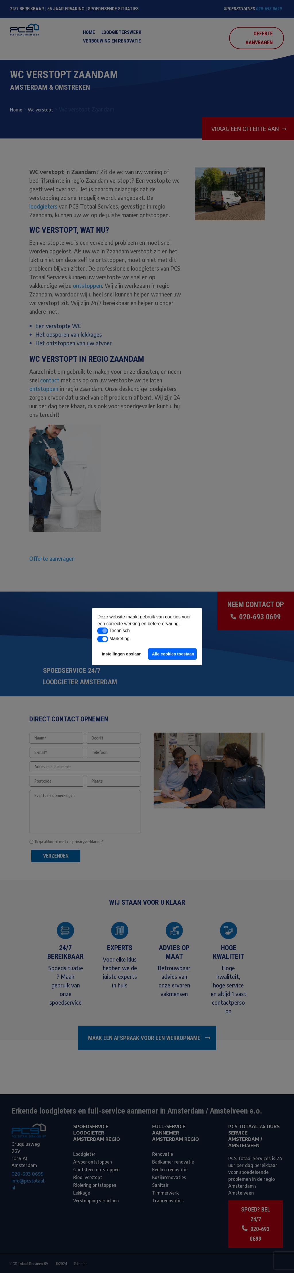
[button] (102, 631)
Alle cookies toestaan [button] (173, 654)
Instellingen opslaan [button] (122, 654)
